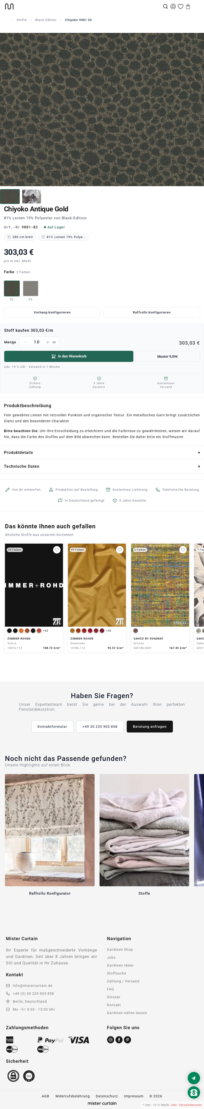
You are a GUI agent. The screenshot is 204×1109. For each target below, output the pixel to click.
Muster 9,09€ (167, 356)
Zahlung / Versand (123, 981)
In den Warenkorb (68, 356)
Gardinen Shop (120, 950)
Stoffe (22, 20)
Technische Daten (22, 466)
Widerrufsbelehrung (72, 1096)
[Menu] (195, 6)
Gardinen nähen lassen (127, 1013)
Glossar (114, 997)
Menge (102, 342)
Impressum (133, 1096)
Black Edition (46, 20)
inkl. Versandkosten (186, 1105)
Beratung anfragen (150, 727)
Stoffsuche (116, 973)
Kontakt (114, 1005)
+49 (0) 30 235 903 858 (33, 994)
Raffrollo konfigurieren (152, 312)
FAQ (110, 989)
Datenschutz (107, 1096)
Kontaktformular (52, 727)
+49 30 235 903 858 (100, 727)
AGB (45, 1096)
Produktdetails (18, 452)
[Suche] (165, 6)
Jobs (111, 957)
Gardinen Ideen (120, 965)
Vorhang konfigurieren (52, 312)
